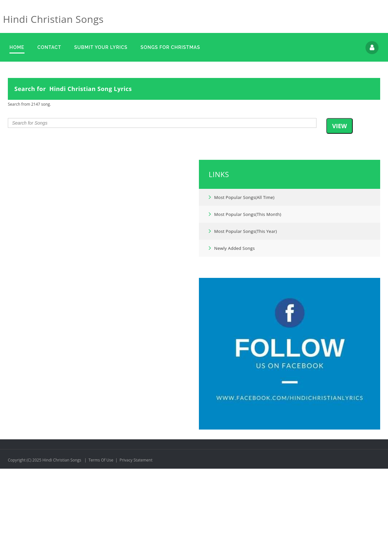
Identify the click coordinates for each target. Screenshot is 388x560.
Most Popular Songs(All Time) (242, 288)
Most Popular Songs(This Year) (243, 322)
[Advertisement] (194, 112)
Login (372, 47)
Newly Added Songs (232, 339)
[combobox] (162, 214)
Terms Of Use (101, 551)
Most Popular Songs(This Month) (245, 305)
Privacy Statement (136, 551)
